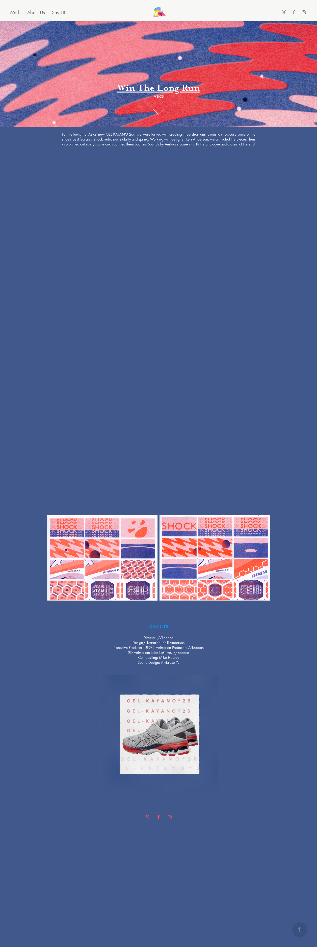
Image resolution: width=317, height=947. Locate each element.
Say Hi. (59, 12)
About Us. (36, 12)
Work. (15, 12)
